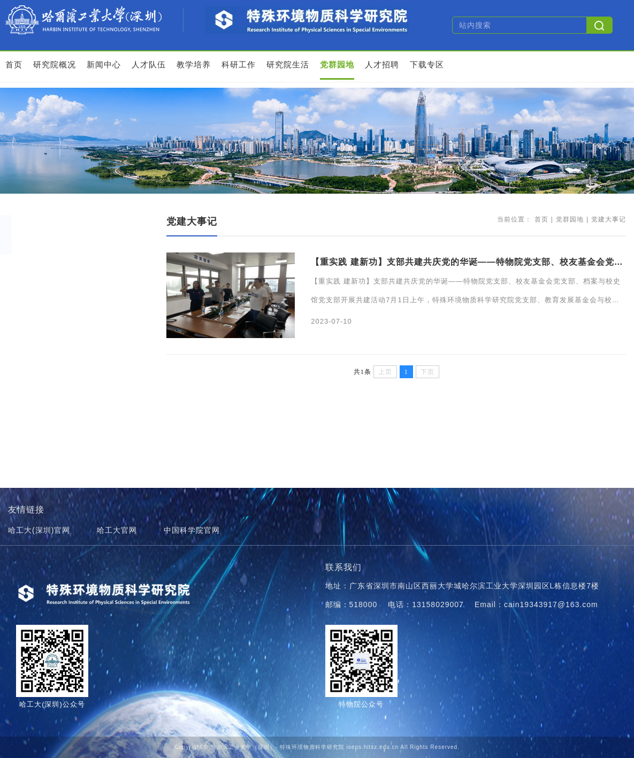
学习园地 (40, 285)
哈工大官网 (117, 530)
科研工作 (238, 64)
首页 (13, 64)
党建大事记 (45, 264)
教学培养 (194, 64)
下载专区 (427, 64)
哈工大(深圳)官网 (39, 530)
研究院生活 (287, 64)
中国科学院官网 (192, 530)
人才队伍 (149, 64)
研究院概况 (54, 64)
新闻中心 (104, 64)
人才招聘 (382, 64)
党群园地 (337, 64)
